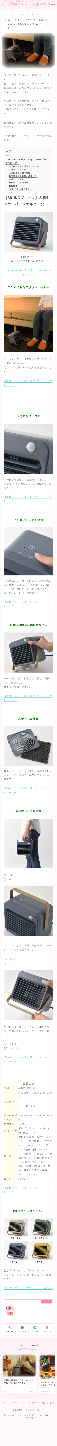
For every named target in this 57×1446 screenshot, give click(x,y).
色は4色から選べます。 (20, 189)
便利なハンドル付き (18, 182)
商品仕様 (13, 185)
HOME (5, 1403)
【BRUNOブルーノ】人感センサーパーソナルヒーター (26, 161)
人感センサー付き (17, 169)
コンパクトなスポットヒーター (24, 166)
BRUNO (36, 15)
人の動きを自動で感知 (19, 172)
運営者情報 (17, 1410)
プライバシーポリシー (35, 1410)
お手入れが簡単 (16, 179)
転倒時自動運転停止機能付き (23, 176)
